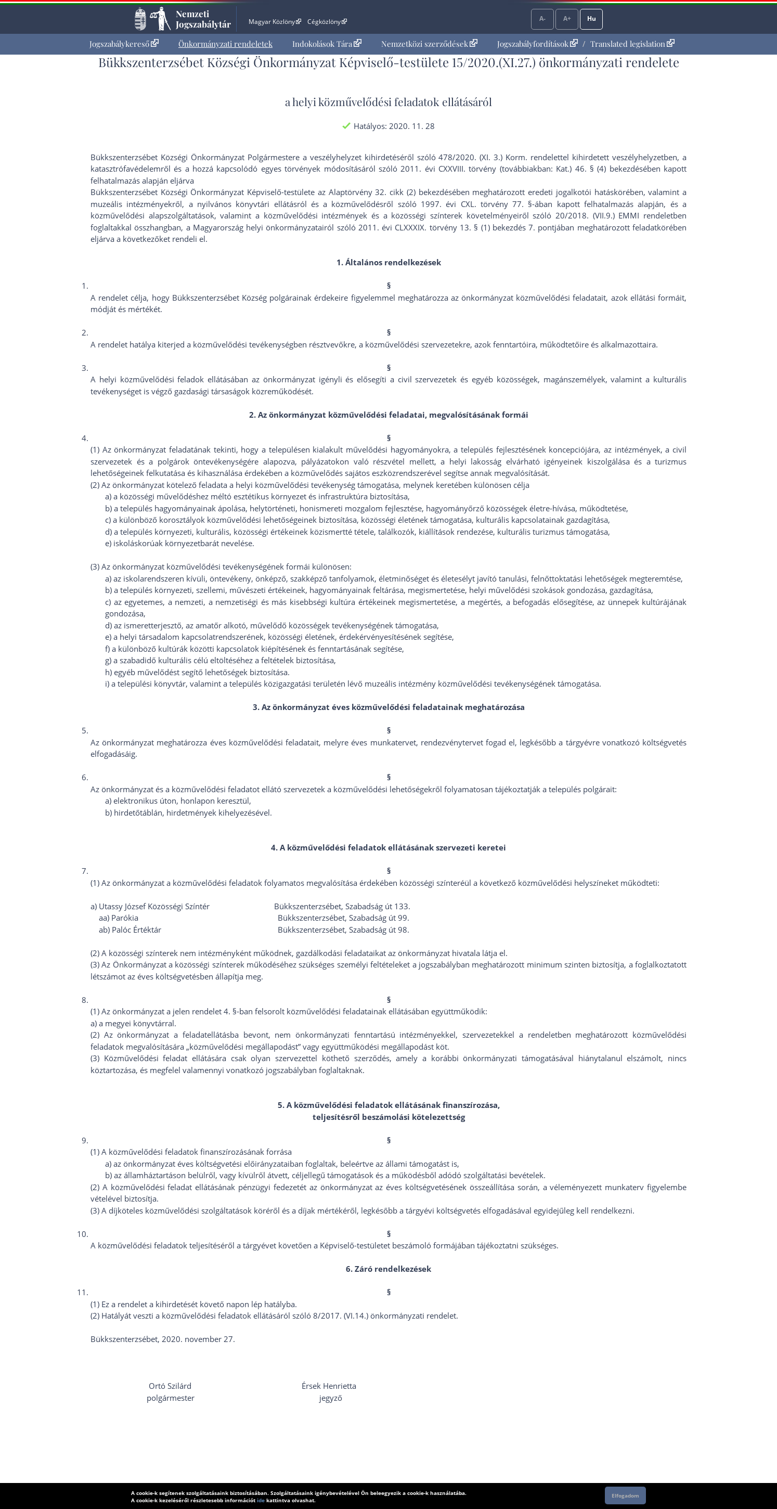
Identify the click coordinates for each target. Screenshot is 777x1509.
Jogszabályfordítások (537, 43)
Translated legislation (632, 43)
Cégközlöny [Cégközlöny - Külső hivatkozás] (327, 21)
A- (542, 18)
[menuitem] (124, 44)
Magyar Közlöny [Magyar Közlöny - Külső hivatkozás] (275, 21)
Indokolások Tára (326, 43)
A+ (567, 18)
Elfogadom (625, 1495)
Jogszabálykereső (124, 43)
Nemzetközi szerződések (429, 43)
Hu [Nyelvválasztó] (591, 18)
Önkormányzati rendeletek (225, 43)
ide (261, 1500)
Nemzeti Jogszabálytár (203, 19)
